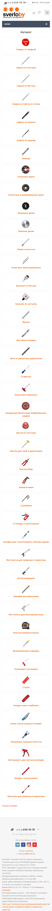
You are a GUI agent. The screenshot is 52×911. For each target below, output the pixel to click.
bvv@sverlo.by (29, 854)
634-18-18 (23, 829)
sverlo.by (29, 851)
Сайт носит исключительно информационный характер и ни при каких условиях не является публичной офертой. (26, 907)
